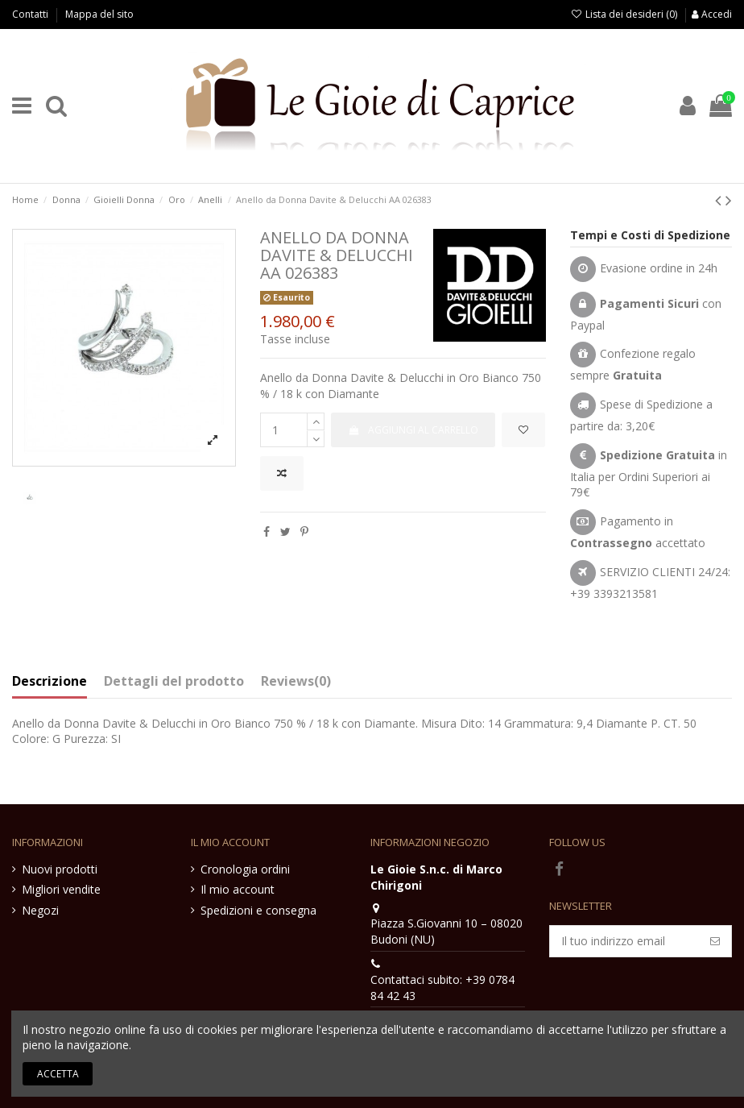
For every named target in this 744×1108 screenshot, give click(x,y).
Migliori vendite (61, 889)
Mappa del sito (99, 14)
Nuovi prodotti (59, 869)
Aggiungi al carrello (412, 430)
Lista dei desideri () (625, 14)
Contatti (31, 14)
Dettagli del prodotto (174, 682)
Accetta (58, 1074)
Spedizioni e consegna (258, 910)
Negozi (40, 910)
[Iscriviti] (715, 941)
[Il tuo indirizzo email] (624, 941)
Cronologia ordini (245, 869)
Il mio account (237, 889)
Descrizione (49, 682)
